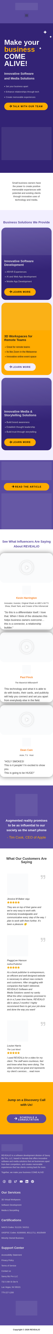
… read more (33, 1071)
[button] (26, 15)
